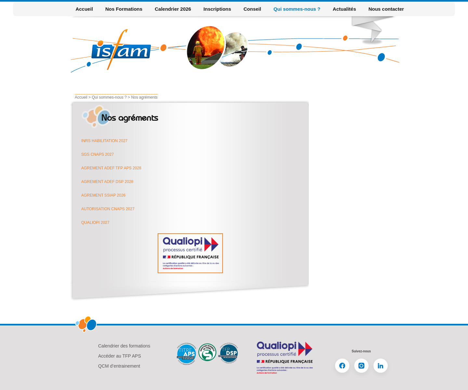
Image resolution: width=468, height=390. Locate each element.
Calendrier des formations (124, 345)
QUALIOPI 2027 (95, 222)
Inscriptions (217, 9)
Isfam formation (123, 49)
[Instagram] (361, 366)
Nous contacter (386, 9)
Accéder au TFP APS (119, 356)
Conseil (252, 9)
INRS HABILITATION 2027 (104, 141)
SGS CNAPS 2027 (97, 154)
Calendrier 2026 (173, 9)
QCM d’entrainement (119, 366)
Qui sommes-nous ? (297, 9)
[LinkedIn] (380, 366)
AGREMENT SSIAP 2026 (103, 195)
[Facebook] (342, 366)
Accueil (84, 9)
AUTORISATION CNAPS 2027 (108, 209)
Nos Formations (123, 9)
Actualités (344, 9)
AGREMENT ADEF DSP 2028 (107, 181)
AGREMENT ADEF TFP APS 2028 (111, 168)
